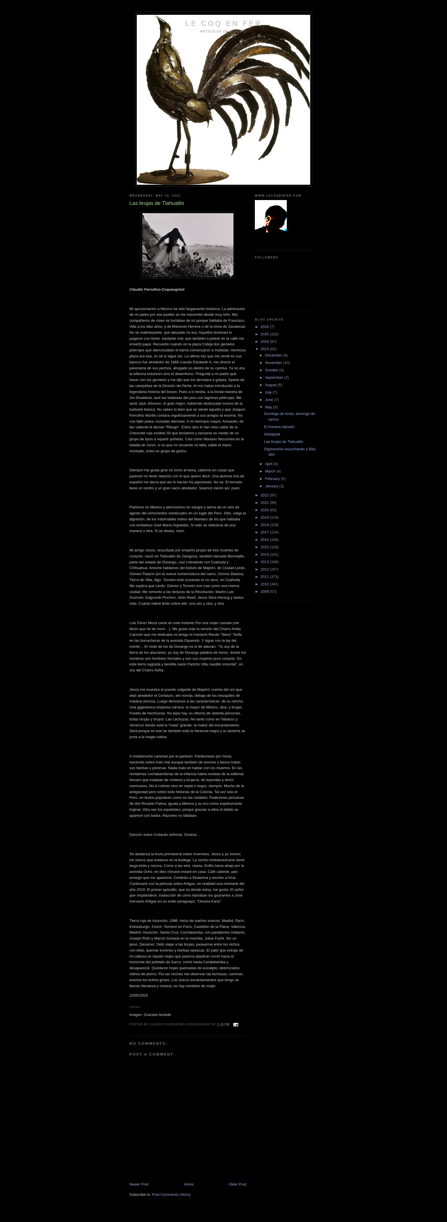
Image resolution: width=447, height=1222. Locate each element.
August (271, 385)
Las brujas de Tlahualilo (283, 441)
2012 (265, 569)
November (274, 363)
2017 (265, 532)
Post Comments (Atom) (171, 1194)
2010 (265, 584)
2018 (265, 525)
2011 (265, 577)
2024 (265, 341)
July (269, 392)
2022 (265, 495)
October (272, 370)
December (274, 355)
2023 (265, 349)
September (274, 377)
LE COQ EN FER (223, 23)
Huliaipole (272, 434)
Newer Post (139, 1184)
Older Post (237, 1184)
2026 (265, 327)
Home (189, 1184)
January (272, 486)
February (273, 478)
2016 (265, 539)
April (269, 464)
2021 (265, 502)
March (271, 471)
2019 (265, 517)
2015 (265, 547)
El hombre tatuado (279, 427)
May (269, 407)
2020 (265, 510)
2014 (265, 554)
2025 (265, 334)
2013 (265, 562)
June (269, 400)
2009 (265, 591)
